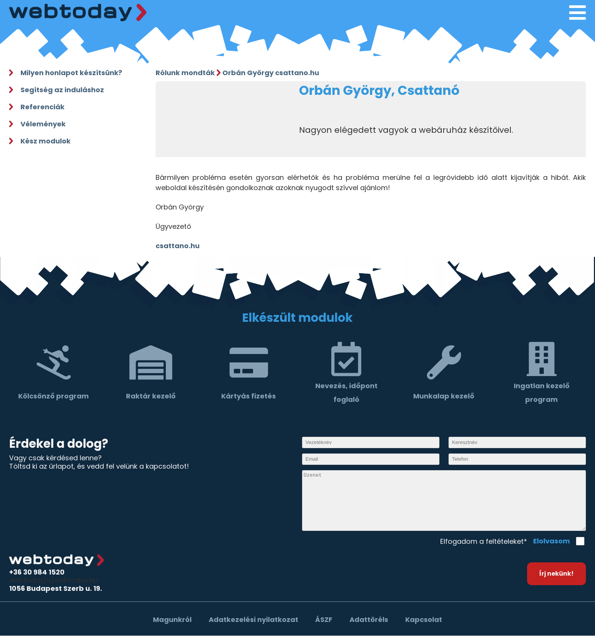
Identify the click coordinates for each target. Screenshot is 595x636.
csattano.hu (178, 245)
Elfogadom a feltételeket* (483, 541)
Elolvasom (551, 541)
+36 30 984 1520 (37, 572)
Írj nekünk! (556, 573)
